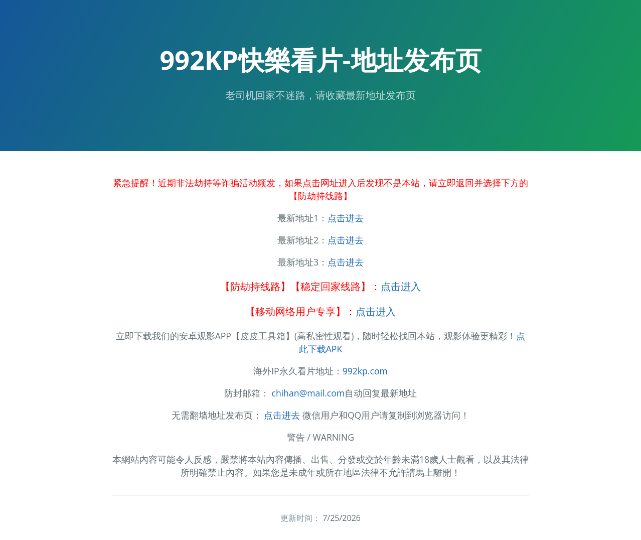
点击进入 (401, 286)
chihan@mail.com (308, 393)
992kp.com (365, 371)
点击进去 (346, 218)
